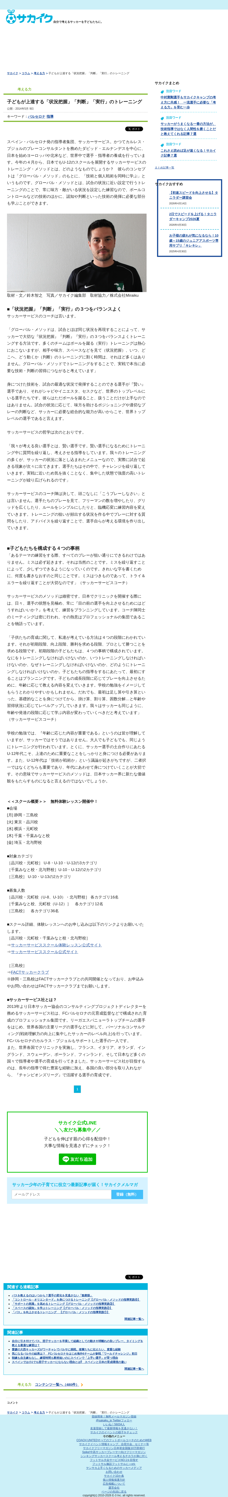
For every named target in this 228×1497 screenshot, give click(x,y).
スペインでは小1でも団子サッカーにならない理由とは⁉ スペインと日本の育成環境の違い (69, 1362)
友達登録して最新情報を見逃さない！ (114, 1428)
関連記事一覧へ (134, 1319)
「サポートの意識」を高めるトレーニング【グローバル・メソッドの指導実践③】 (63, 1303)
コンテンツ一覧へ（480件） (57, 1384)
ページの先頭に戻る (114, 1491)
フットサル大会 (114, 1460)
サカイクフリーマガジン (114, 1448)
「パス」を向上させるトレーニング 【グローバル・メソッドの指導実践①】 (61, 1312)
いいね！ (114, 1424)
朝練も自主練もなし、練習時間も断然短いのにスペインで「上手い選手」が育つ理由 (65, 1357)
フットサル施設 (114, 1464)
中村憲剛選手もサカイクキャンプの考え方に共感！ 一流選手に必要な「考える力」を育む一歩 (188, 102)
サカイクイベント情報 (114, 1444)
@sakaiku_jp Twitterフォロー (114, 1420)
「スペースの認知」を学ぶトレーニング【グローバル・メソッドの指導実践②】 (62, 1308)
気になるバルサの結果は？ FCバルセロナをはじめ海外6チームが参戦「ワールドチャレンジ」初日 (74, 1353)
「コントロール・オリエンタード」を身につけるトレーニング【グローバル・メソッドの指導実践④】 (76, 1299)
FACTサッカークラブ (30, 972)
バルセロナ (36, 116)
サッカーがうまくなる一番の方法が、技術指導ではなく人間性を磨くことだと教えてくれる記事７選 (188, 129)
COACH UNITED (114, 1440)
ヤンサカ (114, 1468)
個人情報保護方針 (114, 1479)
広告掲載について (114, 1483)
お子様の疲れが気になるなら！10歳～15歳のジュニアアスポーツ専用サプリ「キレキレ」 (193, 240)
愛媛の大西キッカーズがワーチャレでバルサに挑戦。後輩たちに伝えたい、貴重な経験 (66, 1349)
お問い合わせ (114, 1471)
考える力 (39, 73)
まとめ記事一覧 (164, 167)
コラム (26, 73)
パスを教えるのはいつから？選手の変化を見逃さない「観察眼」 (52, 1295)
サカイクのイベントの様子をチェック (114, 1432)
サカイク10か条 (114, 1475)
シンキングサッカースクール (114, 1456)
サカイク (12, 73)
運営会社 (114, 1487)
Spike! (114, 1452)
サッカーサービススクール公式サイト (44, 951)
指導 (50, 116)
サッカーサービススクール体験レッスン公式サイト (56, 945)
